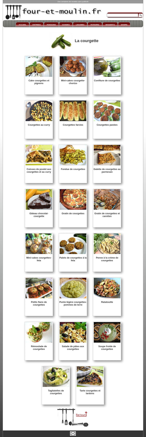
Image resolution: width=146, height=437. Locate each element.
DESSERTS (110, 25)
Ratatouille (107, 300)
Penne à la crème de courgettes (107, 258)
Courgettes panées (107, 123)
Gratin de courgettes (73, 212)
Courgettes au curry (39, 123)
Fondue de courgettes (73, 167)
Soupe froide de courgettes (107, 346)
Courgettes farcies (73, 123)
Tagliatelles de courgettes (56, 391)
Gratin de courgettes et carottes (107, 213)
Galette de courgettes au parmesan (107, 169)
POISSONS (51, 25)
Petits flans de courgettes (39, 302)
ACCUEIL (22, 25)
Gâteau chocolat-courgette (39, 213)
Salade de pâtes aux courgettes (73, 346)
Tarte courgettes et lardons (90, 391)
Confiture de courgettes (107, 79)
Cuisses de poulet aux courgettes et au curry (39, 169)
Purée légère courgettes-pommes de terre (73, 302)
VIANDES (66, 25)
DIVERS (124, 25)
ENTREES (36, 25)
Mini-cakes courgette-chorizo (73, 80)
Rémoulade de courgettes (39, 346)
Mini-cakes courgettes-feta (39, 258)
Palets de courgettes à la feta (73, 258)
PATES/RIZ (95, 25)
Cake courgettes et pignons (39, 80)
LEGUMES (80, 25)
